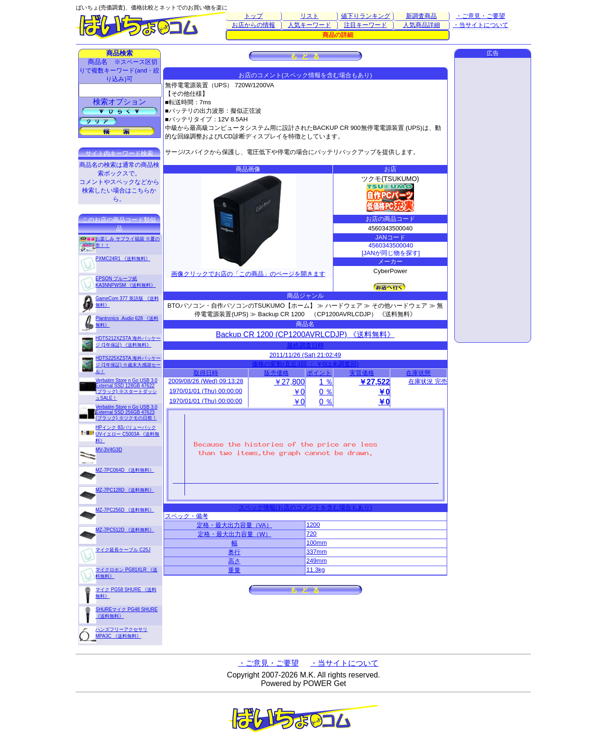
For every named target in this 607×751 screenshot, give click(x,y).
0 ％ (326, 392)
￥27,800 (289, 382)
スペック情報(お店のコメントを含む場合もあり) (305, 507)
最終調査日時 (305, 345)
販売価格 (276, 372)
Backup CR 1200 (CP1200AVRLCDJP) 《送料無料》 (305, 334)
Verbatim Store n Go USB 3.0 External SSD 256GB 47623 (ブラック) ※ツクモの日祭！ (126, 412)
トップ (253, 15)
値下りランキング (365, 15)
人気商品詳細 (421, 24)
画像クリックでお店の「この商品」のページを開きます (248, 270)
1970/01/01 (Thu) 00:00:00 (205, 390)
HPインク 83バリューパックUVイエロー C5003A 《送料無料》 (127, 434)
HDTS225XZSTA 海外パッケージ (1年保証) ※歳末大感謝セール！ (128, 365)
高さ (234, 561)
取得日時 (205, 372)
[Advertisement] (493, 200)
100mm (316, 542)
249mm (316, 560)
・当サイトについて (480, 24)
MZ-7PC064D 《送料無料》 (124, 470)
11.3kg (315, 569)
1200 (313, 524)
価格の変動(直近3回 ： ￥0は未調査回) (305, 363)
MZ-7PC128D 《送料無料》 (124, 490)
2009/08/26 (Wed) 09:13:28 (205, 381)
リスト (309, 15)
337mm (316, 551)
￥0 (299, 392)
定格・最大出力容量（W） (234, 534)
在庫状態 (418, 372)
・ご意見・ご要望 (480, 15)
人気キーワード (309, 24)
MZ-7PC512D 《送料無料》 (124, 529)
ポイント (319, 372)
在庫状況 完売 (427, 381)
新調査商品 (421, 15)
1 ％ (326, 382)
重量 (234, 570)
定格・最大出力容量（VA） (234, 525)
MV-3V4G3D (108, 449)
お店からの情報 (253, 24)
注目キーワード (365, 24)
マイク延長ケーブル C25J (122, 549)
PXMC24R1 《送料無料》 (122, 258)
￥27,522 (374, 382)
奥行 (234, 552)
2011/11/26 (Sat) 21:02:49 (305, 354)
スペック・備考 (186, 516)
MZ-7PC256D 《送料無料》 (124, 510)
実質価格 (361, 372)
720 (311, 533)
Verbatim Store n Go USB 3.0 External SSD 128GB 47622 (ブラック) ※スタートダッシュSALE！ (126, 389)
